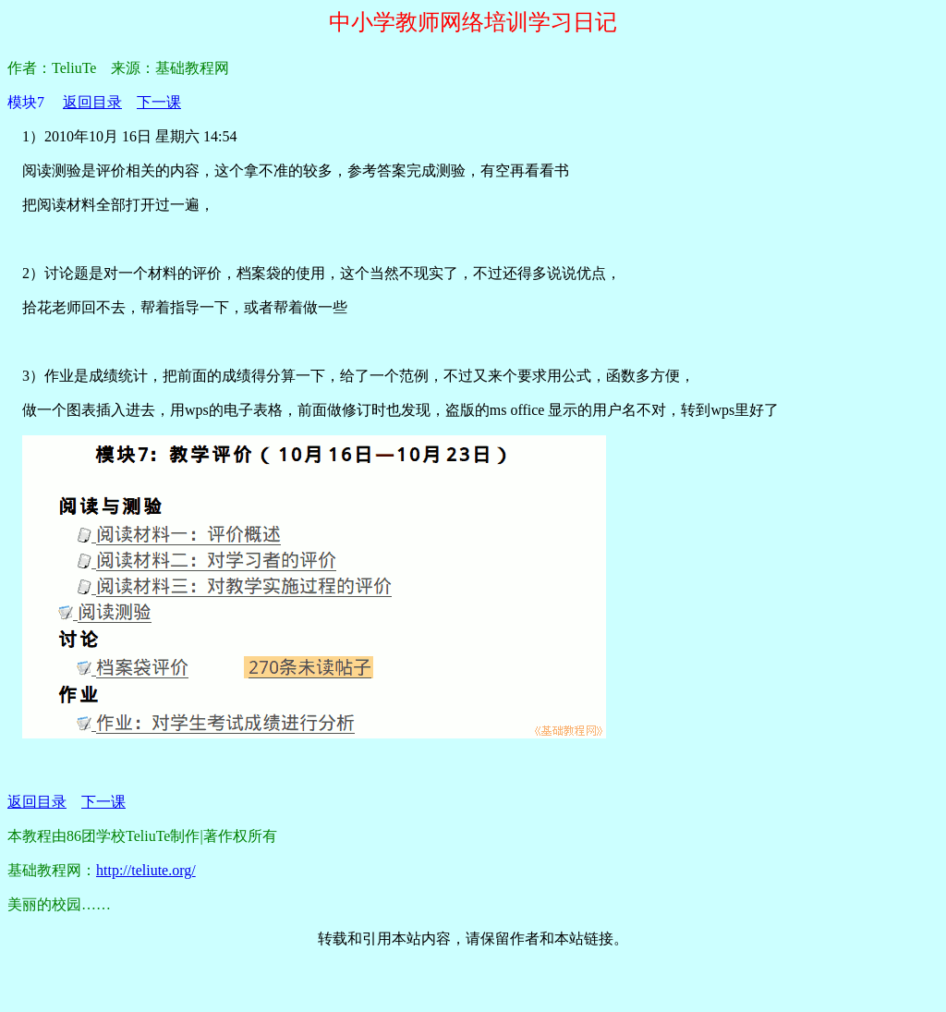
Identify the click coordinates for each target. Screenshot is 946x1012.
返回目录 (92, 102)
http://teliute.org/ (146, 870)
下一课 (159, 102)
